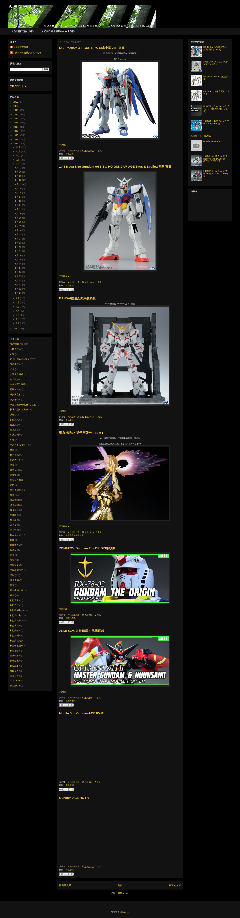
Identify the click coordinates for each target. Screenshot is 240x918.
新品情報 (70, 154)
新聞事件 (14, 545)
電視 (12, 560)
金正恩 (13, 424)
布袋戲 (13, 379)
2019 (16, 110)
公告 (12, 369)
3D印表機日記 (17, 344)
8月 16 (18, 230)
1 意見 (99, 417)
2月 (18, 319)
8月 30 (18, 172)
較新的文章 (65, 885)
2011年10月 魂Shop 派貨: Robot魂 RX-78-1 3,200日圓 (215, 173)
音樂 (12, 450)
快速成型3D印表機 (19, 409)
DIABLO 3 (15, 685)
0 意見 (99, 150)
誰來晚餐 (14, 655)
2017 (16, 118)
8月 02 (18, 289)
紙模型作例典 (16, 480)
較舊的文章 (175, 885)
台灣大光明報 (16, 374)
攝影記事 (14, 665)
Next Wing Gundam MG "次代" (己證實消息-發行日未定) (216, 109)
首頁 (120, 885)
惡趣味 (13, 515)
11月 (18, 151)
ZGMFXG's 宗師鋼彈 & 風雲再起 (81, 631)
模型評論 (14, 630)
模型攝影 (14, 650)
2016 (16, 122)
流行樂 (13, 429)
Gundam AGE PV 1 (212, 141)
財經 (12, 485)
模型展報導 (15, 620)
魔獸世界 (14, 670)
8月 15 (18, 234)
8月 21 (18, 209)
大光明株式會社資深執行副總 (27, 52)
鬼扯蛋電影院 (16, 490)
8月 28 (18, 180)
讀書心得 (14, 676)
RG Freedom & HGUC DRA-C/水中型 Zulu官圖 (92, 48)
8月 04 (18, 280)
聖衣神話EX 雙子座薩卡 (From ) (81, 432)
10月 (18, 155)
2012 (16, 139)
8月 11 (18, 251)
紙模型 (13, 475)
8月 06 (18, 272)
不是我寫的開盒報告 (75, 535)
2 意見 (99, 866)
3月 (18, 315)
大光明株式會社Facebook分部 (58, 31)
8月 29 (18, 176)
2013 (16, 135)
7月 (18, 298)
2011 (16, 143)
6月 (18, 302)
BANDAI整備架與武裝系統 (77, 298)
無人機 (13, 520)
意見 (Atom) (123, 893)
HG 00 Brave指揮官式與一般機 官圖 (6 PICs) (216, 48)
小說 (12, 354)
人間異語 (14, 349)
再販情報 (14, 389)
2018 (16, 114)
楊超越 (13, 550)
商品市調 (14, 500)
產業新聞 (70, 785)
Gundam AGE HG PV (74, 797)
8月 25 (18, 192)
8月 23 (18, 201)
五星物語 (14, 364)
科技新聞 (14, 434)
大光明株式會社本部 (22, 31)
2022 (16, 102)
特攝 (12, 465)
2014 (16, 131)
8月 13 (18, 243)
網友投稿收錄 (16, 590)
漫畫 (12, 585)
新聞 (12, 540)
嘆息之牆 (14, 580)
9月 (18, 159)
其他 (12, 414)
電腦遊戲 (14, 565)
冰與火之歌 (15, 394)
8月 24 (18, 197)
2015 (16, 127)
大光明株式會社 (75, 150)
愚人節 (13, 530)
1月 (18, 323)
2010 (16, 328)
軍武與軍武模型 (17, 444)
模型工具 (14, 600)
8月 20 (18, 213)
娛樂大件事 (15, 459)
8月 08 (18, 263)
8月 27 (18, 184)
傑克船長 (14, 510)
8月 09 (18, 259)
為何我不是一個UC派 (201, 136)
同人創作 (14, 399)
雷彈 (12, 555)
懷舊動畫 (14, 660)
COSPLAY (15, 680)
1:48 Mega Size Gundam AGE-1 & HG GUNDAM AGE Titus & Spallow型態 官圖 (115, 166)
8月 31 (18, 167)
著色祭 (13, 525)
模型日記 (14, 605)
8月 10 (18, 255)
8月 (18, 164)
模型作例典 (71, 618)
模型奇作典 (15, 615)
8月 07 (18, 268)
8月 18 (18, 222)
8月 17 (18, 226)
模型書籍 (14, 625)
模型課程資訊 (16, 640)
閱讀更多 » (64, 144)
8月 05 (18, 276)
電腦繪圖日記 (16, 570)
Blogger (124, 912)
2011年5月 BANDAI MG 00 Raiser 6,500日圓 (216, 122)
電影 (12, 575)
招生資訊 (14, 419)
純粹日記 (14, 470)
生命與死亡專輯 (17, 384)
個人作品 (14, 455)
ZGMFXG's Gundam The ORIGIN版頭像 (87, 548)
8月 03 (18, 284)
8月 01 (18, 293)
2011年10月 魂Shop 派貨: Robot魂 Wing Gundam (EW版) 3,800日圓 (215, 159)
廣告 (12, 595)
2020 (16, 106)
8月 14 (18, 239)
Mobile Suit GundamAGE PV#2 (81, 713)
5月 (18, 306)
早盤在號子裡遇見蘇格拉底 (23, 404)
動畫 (12, 495)
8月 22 (18, 205)
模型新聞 (14, 635)
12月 (18, 147)
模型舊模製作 (16, 645)
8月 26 (18, 188)
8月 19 (18, 218)
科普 (12, 439)
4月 (18, 311)
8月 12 (18, 247)
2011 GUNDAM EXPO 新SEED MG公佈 (215, 63)
